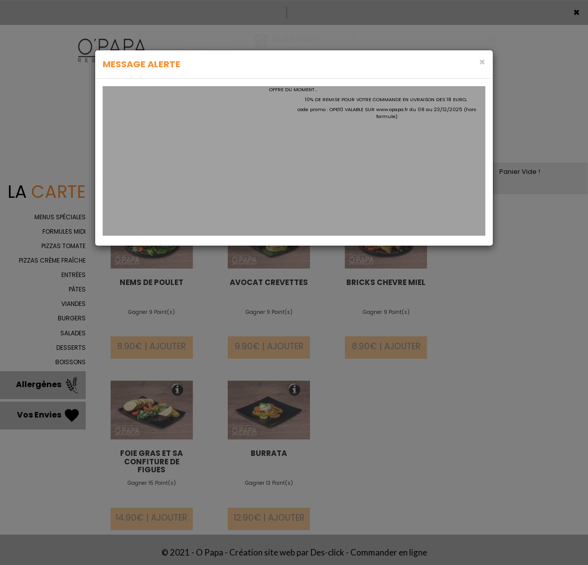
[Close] (482, 62)
